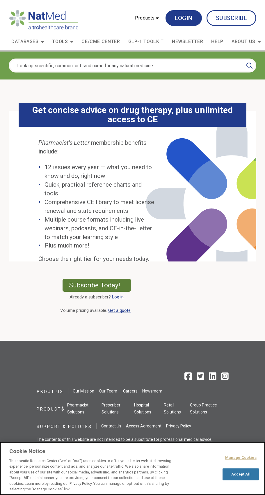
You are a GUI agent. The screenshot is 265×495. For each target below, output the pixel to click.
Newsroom (152, 391)
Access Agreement (143, 426)
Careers (130, 391)
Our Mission (83, 391)
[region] (132, 468)
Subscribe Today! (100, 285)
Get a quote (120, 310)
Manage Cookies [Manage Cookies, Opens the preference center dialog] (241, 457)
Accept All (240, 474)
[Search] (249, 66)
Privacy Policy (178, 426)
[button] (147, 18)
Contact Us (111, 426)
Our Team (108, 391)
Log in (118, 297)
